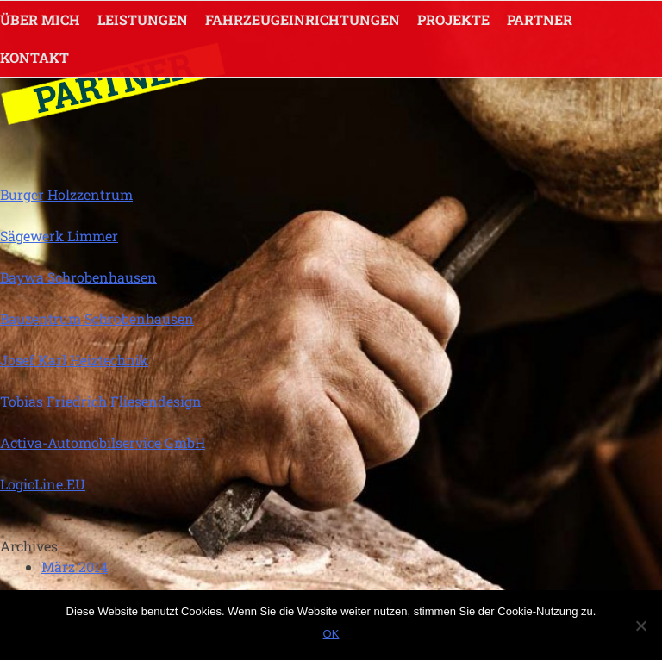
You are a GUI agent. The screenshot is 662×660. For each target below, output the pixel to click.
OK (331, 633)
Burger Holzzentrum (66, 194)
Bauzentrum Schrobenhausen (97, 318)
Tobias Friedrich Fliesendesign (101, 401)
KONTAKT (34, 57)
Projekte (453, 19)
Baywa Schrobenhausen (78, 277)
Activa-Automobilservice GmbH (102, 442)
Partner (539, 19)
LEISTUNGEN (142, 19)
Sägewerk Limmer (59, 236)
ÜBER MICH (40, 19)
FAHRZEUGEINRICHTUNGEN (302, 19)
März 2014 (74, 566)
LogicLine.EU (42, 484)
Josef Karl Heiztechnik (74, 360)
